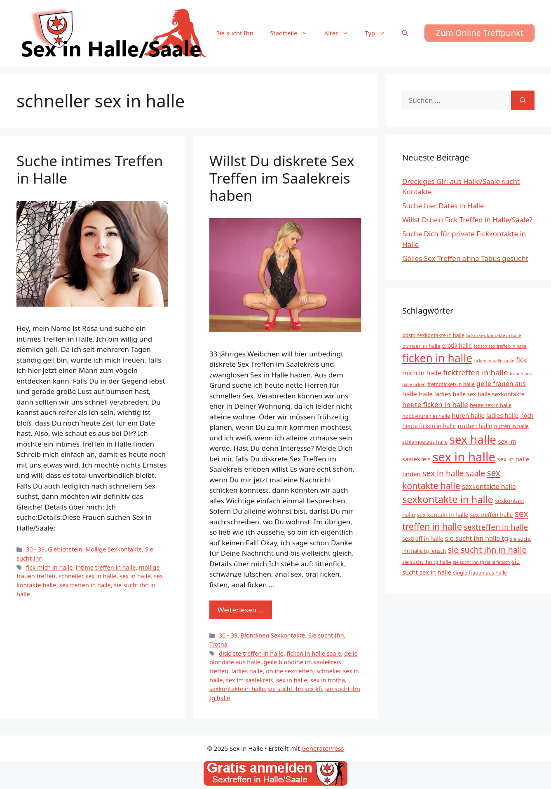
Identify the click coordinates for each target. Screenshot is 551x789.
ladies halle (247, 671)
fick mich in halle (49, 567)
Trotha (218, 644)
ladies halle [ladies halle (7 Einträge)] (502, 415)
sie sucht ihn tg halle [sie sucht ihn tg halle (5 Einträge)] (426, 562)
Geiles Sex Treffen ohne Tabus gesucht (465, 258)
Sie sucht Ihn (234, 33)
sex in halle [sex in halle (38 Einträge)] (463, 457)
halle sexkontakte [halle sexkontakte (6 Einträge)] (501, 394)
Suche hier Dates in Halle (443, 205)
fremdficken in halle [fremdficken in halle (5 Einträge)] (451, 384)
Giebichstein (65, 549)
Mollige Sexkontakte (113, 549)
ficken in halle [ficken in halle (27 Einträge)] (437, 358)
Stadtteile (293, 33)
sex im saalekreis (249, 680)
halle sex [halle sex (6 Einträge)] (464, 394)
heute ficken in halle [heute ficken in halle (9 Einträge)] (435, 404)
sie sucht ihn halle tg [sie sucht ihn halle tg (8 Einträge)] (476, 538)
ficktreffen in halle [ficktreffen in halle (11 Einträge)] (475, 372)
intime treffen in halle (106, 567)
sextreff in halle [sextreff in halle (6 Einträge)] (422, 538)
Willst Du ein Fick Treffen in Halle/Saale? (467, 219)
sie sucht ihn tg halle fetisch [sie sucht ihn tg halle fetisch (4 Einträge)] (481, 562)
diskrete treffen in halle (251, 653)
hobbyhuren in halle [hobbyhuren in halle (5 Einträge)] (426, 415)
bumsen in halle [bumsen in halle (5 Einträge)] (421, 345)
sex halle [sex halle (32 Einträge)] (473, 439)
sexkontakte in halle (237, 689)
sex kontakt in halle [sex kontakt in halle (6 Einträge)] (442, 515)
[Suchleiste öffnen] (405, 33)
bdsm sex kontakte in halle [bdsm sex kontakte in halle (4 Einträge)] (493, 335)
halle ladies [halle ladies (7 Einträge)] (435, 394)
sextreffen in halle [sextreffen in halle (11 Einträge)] (496, 526)
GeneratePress (322, 748)
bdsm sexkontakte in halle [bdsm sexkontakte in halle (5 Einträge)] (433, 335)
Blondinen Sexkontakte (273, 635)
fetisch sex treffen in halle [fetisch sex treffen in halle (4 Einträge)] (500, 346)
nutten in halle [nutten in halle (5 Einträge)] (511, 426)
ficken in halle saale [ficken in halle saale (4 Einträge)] (494, 360)
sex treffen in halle (85, 585)
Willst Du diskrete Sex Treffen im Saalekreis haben (281, 178)
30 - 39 (35, 549)
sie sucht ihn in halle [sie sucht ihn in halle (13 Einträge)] (487, 549)
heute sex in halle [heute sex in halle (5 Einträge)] (490, 405)
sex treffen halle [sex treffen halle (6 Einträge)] (491, 515)
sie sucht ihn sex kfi (295, 689)
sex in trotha (327, 680)
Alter (340, 33)
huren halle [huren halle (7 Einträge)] (468, 415)
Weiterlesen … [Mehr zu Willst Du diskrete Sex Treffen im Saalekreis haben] (241, 609)
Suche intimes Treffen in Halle (89, 169)
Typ (379, 33)
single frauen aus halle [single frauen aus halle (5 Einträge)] (480, 572)
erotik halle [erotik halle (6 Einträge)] (457, 345)
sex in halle (135, 576)
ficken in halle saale (314, 653)
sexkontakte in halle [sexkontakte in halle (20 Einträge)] (447, 499)
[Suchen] (523, 100)
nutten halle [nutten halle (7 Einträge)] (475, 425)
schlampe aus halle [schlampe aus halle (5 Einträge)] (425, 441)
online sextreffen (289, 671)
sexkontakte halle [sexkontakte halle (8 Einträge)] (489, 486)
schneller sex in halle (87, 576)
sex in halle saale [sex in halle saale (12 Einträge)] (453, 473)
